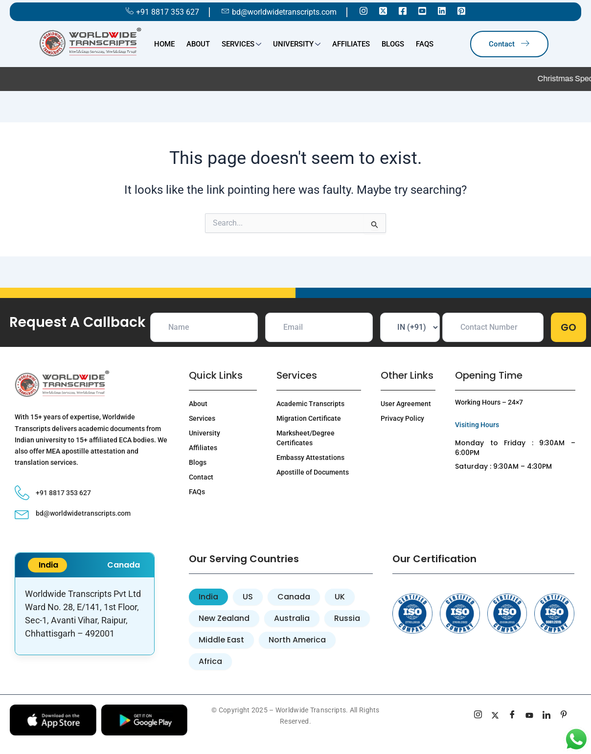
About (198, 44)
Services (241, 45)
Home (164, 44)
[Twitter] (383, 10)
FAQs (424, 44)
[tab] (208, 597)
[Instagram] (363, 10)
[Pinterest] (461, 10)
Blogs (393, 44)
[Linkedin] (442, 10)
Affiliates (351, 44)
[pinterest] (564, 716)
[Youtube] (422, 10)
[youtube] (529, 716)
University (296, 45)
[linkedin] (547, 716)
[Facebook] (403, 10)
